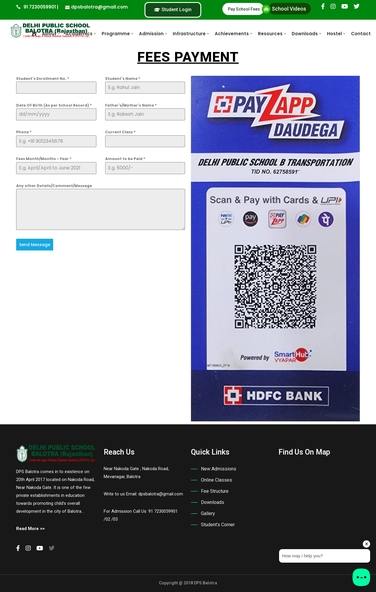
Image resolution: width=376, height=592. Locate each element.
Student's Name (122, 78)
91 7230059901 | (41, 7)
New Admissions (218, 469)
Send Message (34, 245)
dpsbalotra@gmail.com (99, 7)
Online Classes (216, 480)
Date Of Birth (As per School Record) (54, 105)
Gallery (208, 513)
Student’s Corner (218, 524)
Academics (81, 34)
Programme (118, 34)
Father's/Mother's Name (131, 105)
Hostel (336, 34)
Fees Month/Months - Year (43, 158)
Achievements (234, 34)
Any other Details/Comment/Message (54, 185)
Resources (272, 34)
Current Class (120, 132)
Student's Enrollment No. (42, 78)
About (51, 34)
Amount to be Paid (125, 158)
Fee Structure (215, 491)
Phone (23, 132)
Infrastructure (191, 34)
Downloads (307, 34)
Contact (361, 34)
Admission (153, 34)
